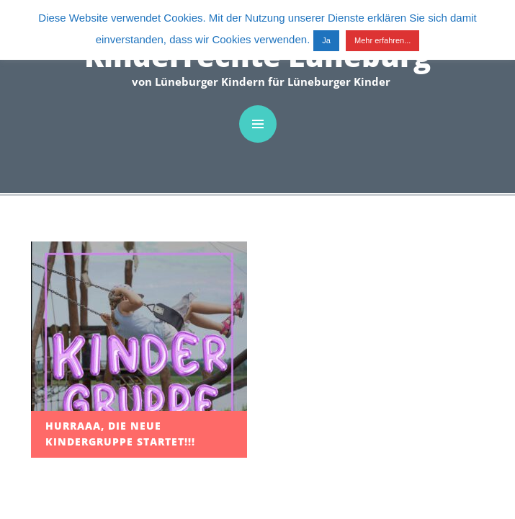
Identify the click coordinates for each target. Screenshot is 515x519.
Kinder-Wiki (40, 320)
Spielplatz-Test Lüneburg (50, 249)
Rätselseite (39, 299)
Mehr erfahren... (382, 40)
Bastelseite (39, 278)
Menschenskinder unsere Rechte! (54, 370)
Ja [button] (326, 40)
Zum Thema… (43, 340)
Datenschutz (44, 437)
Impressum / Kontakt (42, 408)
